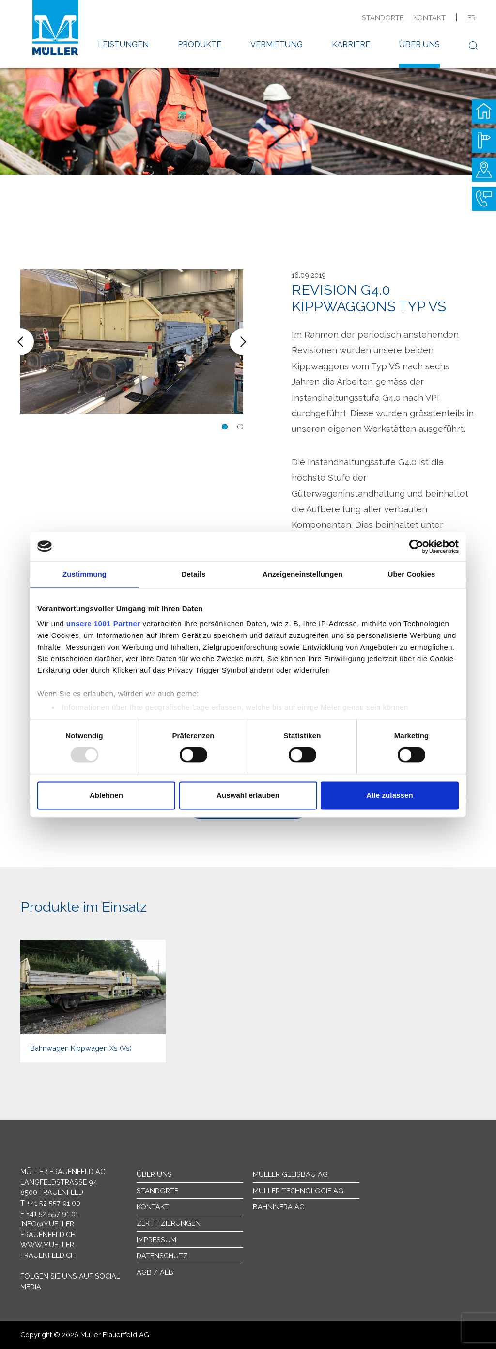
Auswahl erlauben (248, 795)
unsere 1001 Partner (103, 623)
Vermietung (276, 44)
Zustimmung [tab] (84, 574)
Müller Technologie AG (298, 1191)
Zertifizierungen (169, 1223)
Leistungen (123, 44)
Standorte (382, 18)
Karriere (351, 44)
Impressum (156, 1240)
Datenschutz (162, 1256)
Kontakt (429, 18)
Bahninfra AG (279, 1207)
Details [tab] (194, 574)
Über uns (419, 44)
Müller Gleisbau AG (290, 1174)
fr (471, 18)
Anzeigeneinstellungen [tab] (302, 574)
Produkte (199, 44)
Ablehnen (106, 795)
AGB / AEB (155, 1272)
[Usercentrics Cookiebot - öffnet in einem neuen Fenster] (416, 546)
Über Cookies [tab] (411, 574)
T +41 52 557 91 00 (50, 1203)
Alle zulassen (389, 795)
